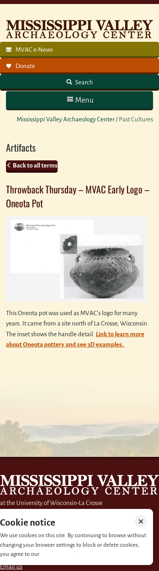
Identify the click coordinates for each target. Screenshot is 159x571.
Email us (11, 566)
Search (83, 82)
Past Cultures (136, 119)
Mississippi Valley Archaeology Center (65, 119)
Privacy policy (57, 554)
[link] (79, 50)
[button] (79, 100)
